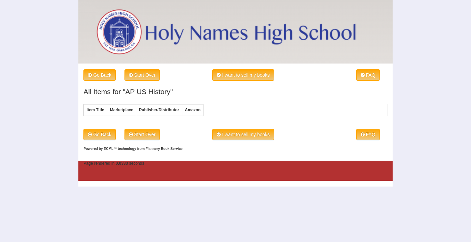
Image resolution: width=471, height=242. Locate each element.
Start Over (142, 75)
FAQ (368, 75)
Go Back (99, 75)
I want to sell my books (243, 75)
